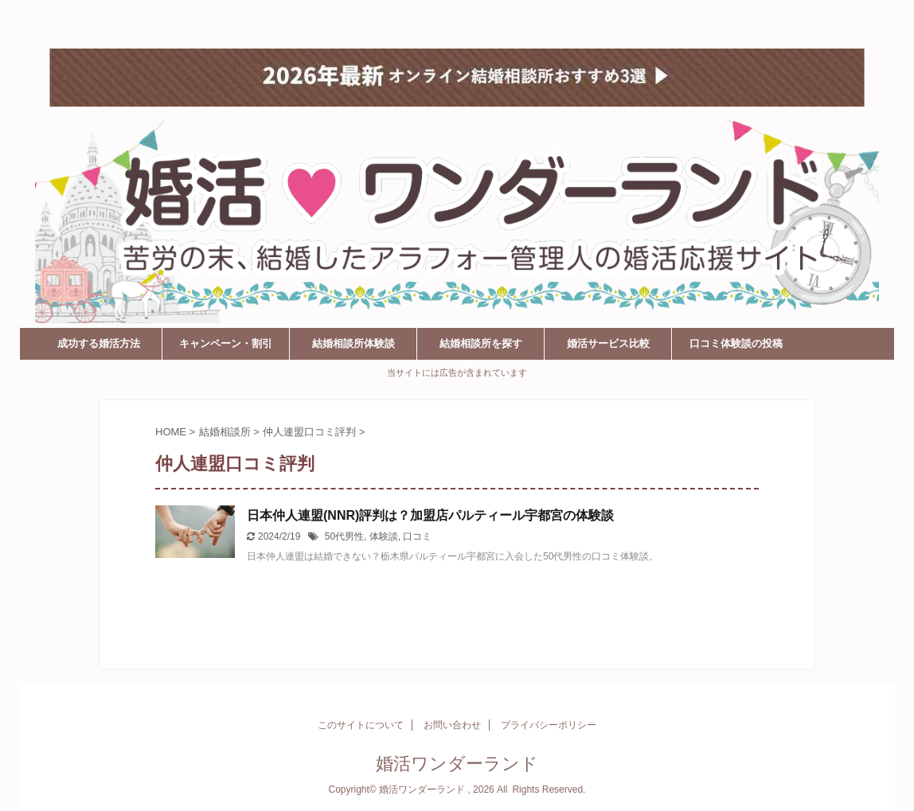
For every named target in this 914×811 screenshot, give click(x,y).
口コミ (417, 536)
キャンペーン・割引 (225, 343)
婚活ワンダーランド (112, 22)
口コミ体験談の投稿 (736, 343)
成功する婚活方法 (98, 343)
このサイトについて (361, 725)
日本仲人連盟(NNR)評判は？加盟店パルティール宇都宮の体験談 (430, 515)
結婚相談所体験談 (353, 343)
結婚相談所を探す (480, 343)
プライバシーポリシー (548, 725)
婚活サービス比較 (608, 343)
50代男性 (344, 536)
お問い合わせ (452, 725)
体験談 (383, 536)
